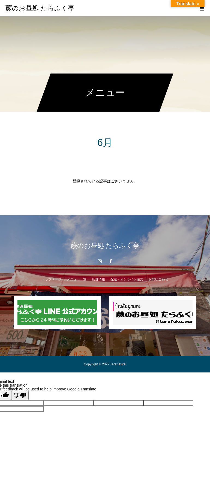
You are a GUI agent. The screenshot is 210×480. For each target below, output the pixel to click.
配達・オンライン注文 (126, 279)
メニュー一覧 (76, 279)
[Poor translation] (20, 395)
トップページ (51, 279)
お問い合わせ (158, 279)
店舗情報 (98, 279)
